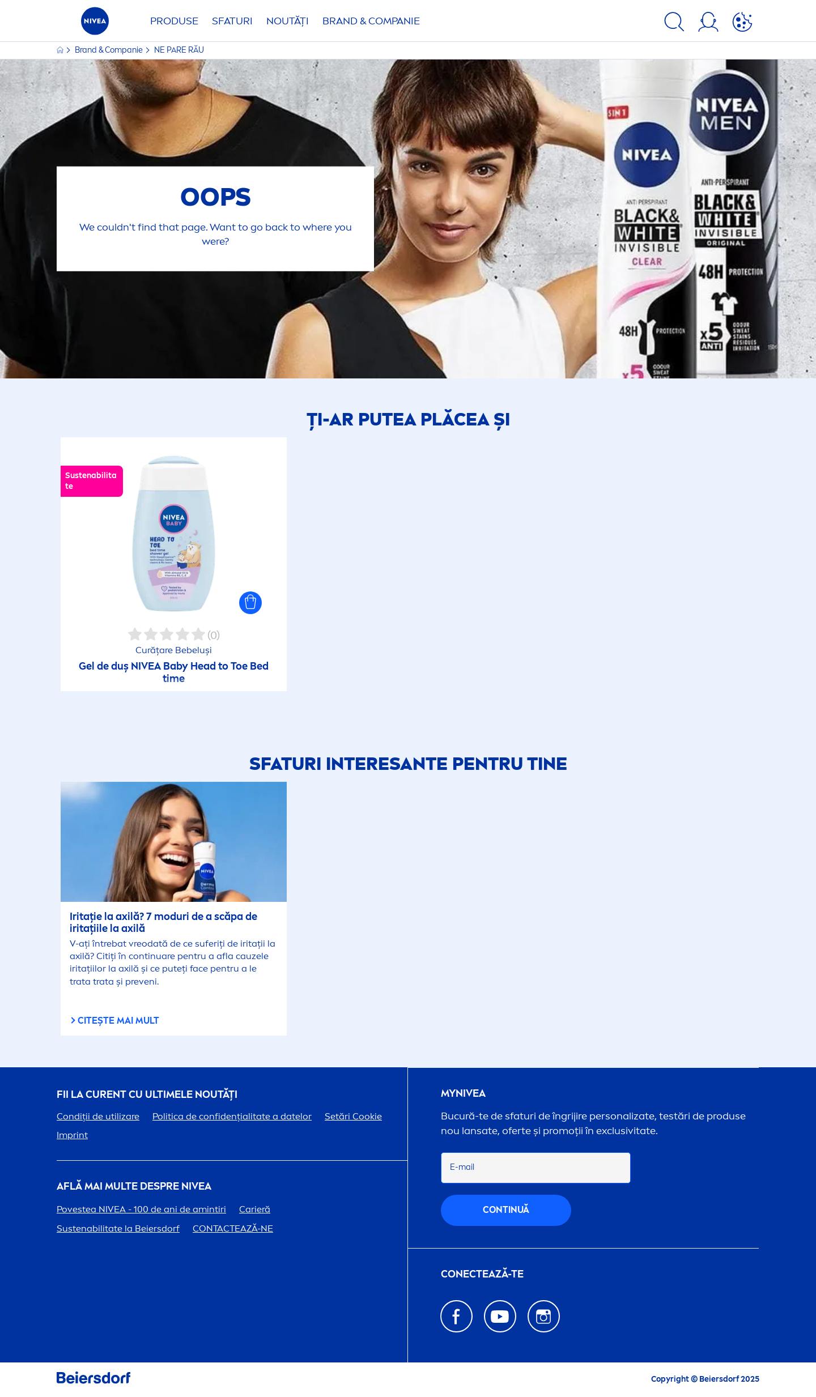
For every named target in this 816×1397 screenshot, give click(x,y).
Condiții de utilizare (98, 1116)
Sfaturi (232, 21)
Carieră (254, 1209)
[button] (250, 602)
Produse (174, 21)
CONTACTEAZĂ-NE (233, 1228)
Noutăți (287, 21)
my (463, 1094)
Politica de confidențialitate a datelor (232, 1116)
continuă (506, 1209)
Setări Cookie (353, 1116)
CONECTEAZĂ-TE (482, 1274)
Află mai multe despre (134, 1186)
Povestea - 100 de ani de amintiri (141, 1209)
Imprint (72, 1135)
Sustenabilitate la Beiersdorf (118, 1228)
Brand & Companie (371, 21)
